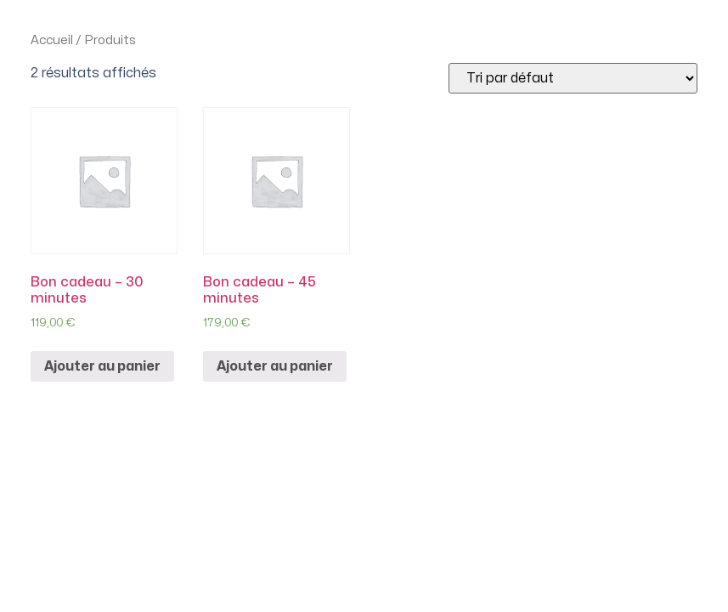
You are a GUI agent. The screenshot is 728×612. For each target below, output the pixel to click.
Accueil (52, 40)
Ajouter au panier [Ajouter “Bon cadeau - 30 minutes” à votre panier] (102, 366)
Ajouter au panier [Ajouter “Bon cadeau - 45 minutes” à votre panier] (275, 366)
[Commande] (573, 78)
